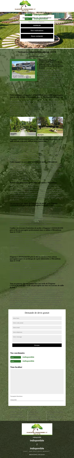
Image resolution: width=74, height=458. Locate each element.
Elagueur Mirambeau (16, 414)
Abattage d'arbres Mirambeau (33, 413)
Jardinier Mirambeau (16, 412)
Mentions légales (37, 454)
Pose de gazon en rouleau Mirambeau (55, 418)
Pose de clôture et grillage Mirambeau (55, 413)
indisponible (41, 14)
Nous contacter (37, 36)
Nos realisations (37, 31)
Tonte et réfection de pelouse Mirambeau (34, 418)
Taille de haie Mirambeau (17, 417)
